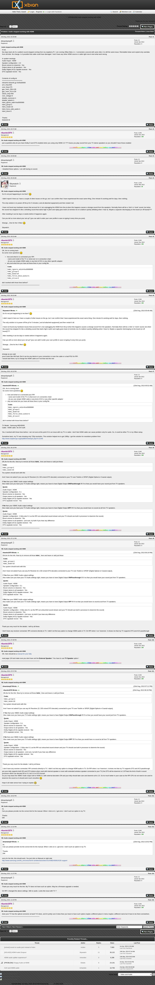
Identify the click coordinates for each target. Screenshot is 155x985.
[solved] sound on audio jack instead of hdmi (19, 947)
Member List (126, 12)
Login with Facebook (54, 12)
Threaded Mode (140, 31)
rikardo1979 (129, 969)
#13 (153, 826)
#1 (153, 36)
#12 (153, 796)
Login (32, 12)
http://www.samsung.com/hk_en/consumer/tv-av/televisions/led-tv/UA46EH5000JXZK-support (34, 860)
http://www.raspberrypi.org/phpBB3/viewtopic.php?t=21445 (22, 439)
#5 (153, 236)
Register (39, 12)
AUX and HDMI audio (11, 968)
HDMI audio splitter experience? (15, 957)
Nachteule (129, 948)
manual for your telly (24, 654)
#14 (153, 873)
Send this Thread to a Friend (11, 976)
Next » (15, 26)
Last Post (122, 948)
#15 (153, 900)
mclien (83, 947)
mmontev (83, 957)
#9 (153, 538)
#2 (153, 129)
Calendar (138, 12)
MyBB (51, 984)
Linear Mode (150, 31)
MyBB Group (67, 984)
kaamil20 (128, 963)
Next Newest (17, 927)
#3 (153, 156)
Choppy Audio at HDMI (21, 963)
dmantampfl (6, 41)
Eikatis (83, 963)
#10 (153, 640)
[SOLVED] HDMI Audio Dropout (15, 952)
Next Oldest (6, 927)
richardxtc (83, 968)
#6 (153, 295)
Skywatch (14, 184)
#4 (153, 178)
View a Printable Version (10, 974)
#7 (153, 371)
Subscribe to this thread (10, 979)
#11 (153, 671)
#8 (153, 447)
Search (115, 12)
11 (99, 952)
